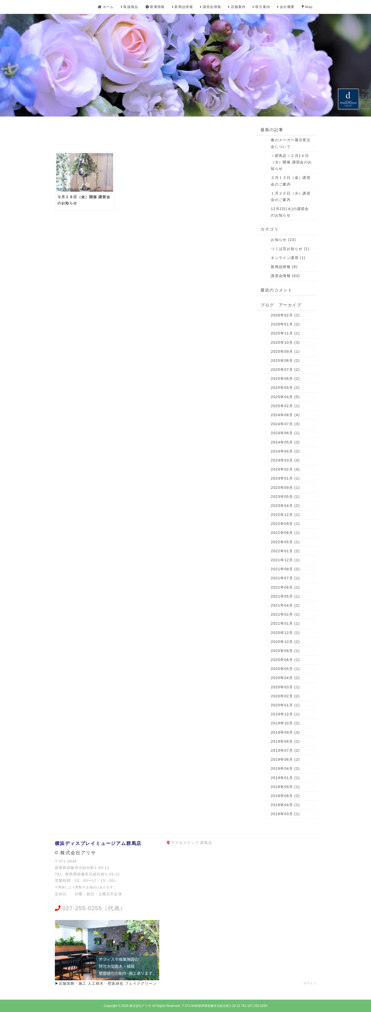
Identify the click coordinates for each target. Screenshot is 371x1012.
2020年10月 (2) (285, 642)
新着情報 (155, 7)
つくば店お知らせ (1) (290, 249)
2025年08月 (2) (285, 360)
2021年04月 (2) (285, 605)
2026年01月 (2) (285, 324)
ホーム (106, 7)
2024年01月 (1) (285, 478)
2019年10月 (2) (285, 723)
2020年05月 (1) (285, 669)
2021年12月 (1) (285, 560)
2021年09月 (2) (285, 569)
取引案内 (261, 7)
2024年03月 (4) (285, 460)
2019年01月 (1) (285, 778)
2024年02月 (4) (285, 469)
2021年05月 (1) (285, 596)
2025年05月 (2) (285, 388)
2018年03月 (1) (285, 814)
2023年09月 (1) (285, 488)
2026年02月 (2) (285, 315)
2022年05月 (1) (285, 542)
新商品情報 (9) (284, 267)
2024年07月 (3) (285, 424)
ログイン (309, 983)
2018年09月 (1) (285, 787)
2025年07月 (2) (285, 369)
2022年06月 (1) (285, 533)
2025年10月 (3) (285, 342)
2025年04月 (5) (285, 397)
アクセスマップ (185, 843)
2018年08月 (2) (285, 796)
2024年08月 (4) (285, 415)
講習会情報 (210, 7)
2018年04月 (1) (285, 805)
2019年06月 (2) (285, 759)
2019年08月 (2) (285, 741)
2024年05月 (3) (285, 442)
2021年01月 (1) (285, 623)
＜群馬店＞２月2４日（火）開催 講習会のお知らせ (291, 162)
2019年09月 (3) (285, 732)
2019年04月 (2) (285, 768)
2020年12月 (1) (285, 633)
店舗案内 (237, 7)
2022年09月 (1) (285, 524)
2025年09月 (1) (285, 351)
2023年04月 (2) (285, 506)
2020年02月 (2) (285, 696)
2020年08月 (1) (285, 651)
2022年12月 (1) (285, 515)
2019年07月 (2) (285, 750)
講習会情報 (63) (285, 276)
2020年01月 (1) (285, 705)
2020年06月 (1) (285, 660)
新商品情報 (182, 7)
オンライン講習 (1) (288, 258)
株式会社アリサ (140, 1006)
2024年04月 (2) (285, 451)
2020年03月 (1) (285, 687)
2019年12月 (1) (285, 714)
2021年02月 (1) (285, 614)
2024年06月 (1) (285, 433)
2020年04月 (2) (285, 678)
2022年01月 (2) (285, 551)
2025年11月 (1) (285, 333)
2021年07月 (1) (285, 578)
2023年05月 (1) (285, 497)
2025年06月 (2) (285, 379)
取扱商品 (129, 7)
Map (307, 7)
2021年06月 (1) (285, 587)
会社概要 (285, 7)
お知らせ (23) (283, 240)
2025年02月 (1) (285, 406)
